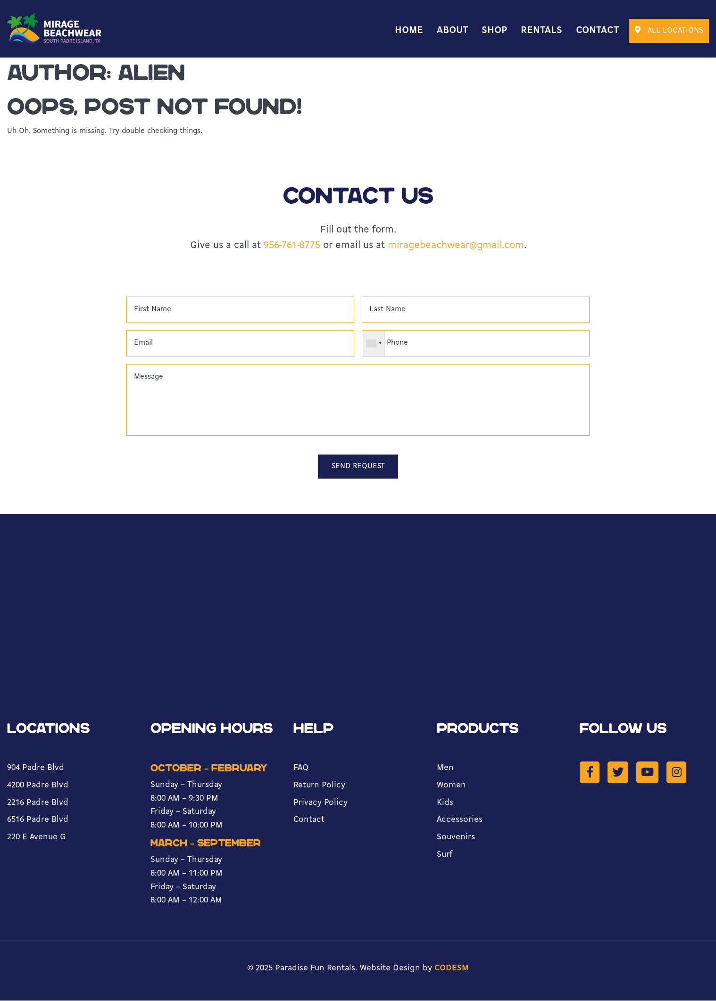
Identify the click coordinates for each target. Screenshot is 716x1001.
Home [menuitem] (409, 30)
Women (451, 785)
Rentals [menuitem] (541, 30)
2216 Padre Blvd (37, 803)
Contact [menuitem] (597, 30)
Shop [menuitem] (494, 30)
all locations (669, 30)
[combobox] (374, 343)
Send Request (358, 467)
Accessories (460, 820)
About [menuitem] (452, 30)
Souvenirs (456, 837)
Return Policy (319, 785)
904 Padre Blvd (35, 768)
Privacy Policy (320, 803)
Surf (445, 855)
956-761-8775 (292, 245)
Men (445, 768)
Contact (309, 820)
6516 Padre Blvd (37, 820)
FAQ (300, 768)
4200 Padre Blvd (37, 785)
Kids (445, 803)
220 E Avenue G (36, 837)
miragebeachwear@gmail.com (456, 245)
